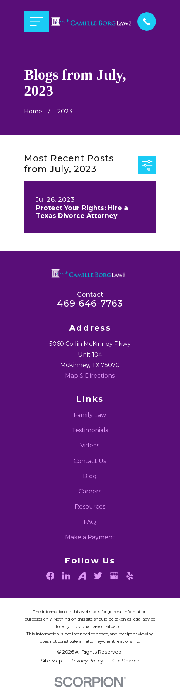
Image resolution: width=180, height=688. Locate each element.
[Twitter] (98, 576)
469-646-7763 (90, 303)
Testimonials (90, 430)
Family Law (90, 415)
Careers (90, 491)
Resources (90, 506)
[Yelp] (130, 576)
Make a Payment (90, 537)
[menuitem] (51, 660)
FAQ (90, 522)
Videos (89, 445)
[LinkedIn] (66, 576)
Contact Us (90, 460)
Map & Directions (90, 375)
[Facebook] (50, 576)
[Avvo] (82, 576)
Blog (90, 476)
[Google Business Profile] (114, 576)
